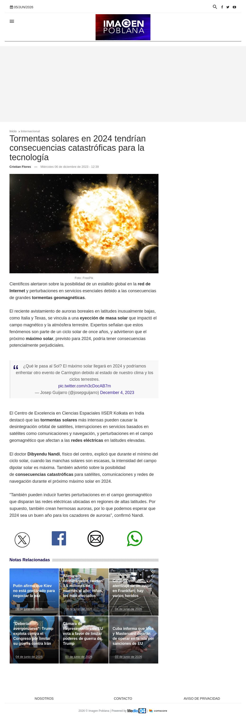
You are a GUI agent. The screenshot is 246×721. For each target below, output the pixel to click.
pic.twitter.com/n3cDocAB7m (84, 386)
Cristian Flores (20, 166)
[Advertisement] (123, 84)
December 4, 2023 (117, 392)
